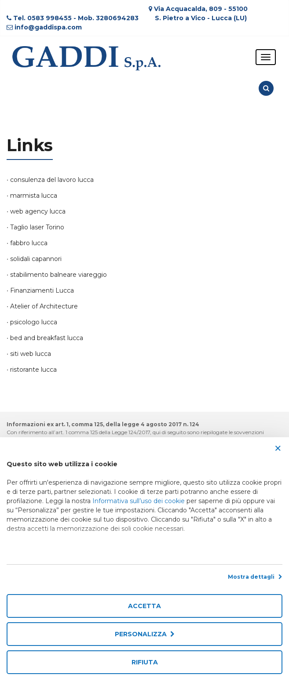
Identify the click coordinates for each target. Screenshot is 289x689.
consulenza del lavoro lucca (52, 180)
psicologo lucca (33, 322)
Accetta (144, 606)
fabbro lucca (29, 243)
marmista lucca (33, 195)
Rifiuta (145, 662)
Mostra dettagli (255, 576)
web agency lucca (38, 211)
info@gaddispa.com (48, 27)
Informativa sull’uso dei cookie (138, 501)
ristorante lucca (33, 370)
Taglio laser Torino (37, 227)
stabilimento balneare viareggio (58, 275)
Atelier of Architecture (44, 306)
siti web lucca (30, 354)
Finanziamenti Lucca (42, 290)
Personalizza (145, 634)
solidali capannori (36, 259)
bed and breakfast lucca (46, 338)
